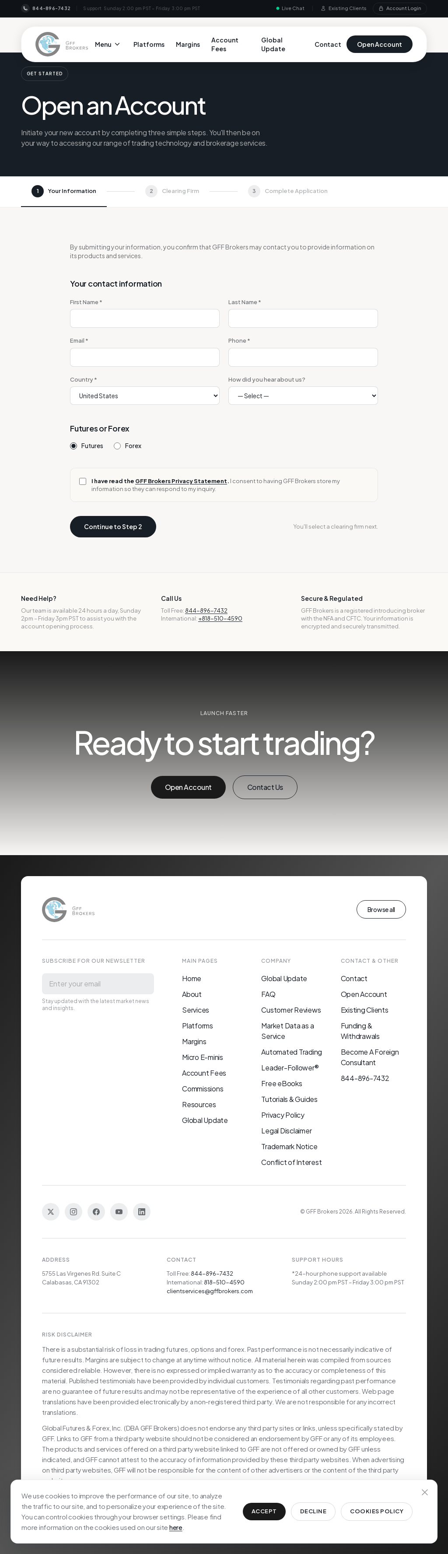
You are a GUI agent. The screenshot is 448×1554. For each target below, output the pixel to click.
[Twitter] (51, 1212)
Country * (83, 379)
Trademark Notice (289, 1146)
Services (195, 1009)
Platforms (148, 44)
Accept (264, 1511)
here (175, 1527)
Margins (188, 44)
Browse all (382, 909)
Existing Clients (344, 8)
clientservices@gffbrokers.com (210, 1290)
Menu (107, 44)
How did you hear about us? (266, 379)
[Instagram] (73, 1212)
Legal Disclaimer (286, 1130)
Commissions (202, 1088)
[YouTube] (119, 1212)
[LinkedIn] (141, 1212)
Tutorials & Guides (289, 1099)
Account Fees (224, 44)
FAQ (268, 994)
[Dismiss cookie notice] (425, 1492)
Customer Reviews (291, 1009)
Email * (79, 340)
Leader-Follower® (289, 1067)
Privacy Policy (282, 1114)
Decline (313, 1511)
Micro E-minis (202, 1057)
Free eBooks (281, 1083)
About (192, 994)
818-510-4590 (224, 1282)
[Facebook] (96, 1212)
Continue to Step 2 (113, 526)
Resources (199, 1104)
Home (191, 978)
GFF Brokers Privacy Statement (181, 480)
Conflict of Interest (291, 1162)
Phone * (239, 340)
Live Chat (290, 8)
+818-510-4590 (220, 618)
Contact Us (265, 787)
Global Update (273, 44)
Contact (328, 44)
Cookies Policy (376, 1511)
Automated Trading (291, 1051)
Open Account (379, 44)
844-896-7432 (45, 8)
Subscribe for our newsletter (93, 961)
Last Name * (244, 301)
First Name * (86, 301)
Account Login (399, 8)
